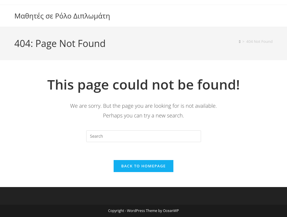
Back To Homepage (143, 166)
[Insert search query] (143, 136)
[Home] (239, 41)
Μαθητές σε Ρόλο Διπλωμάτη (62, 16)
